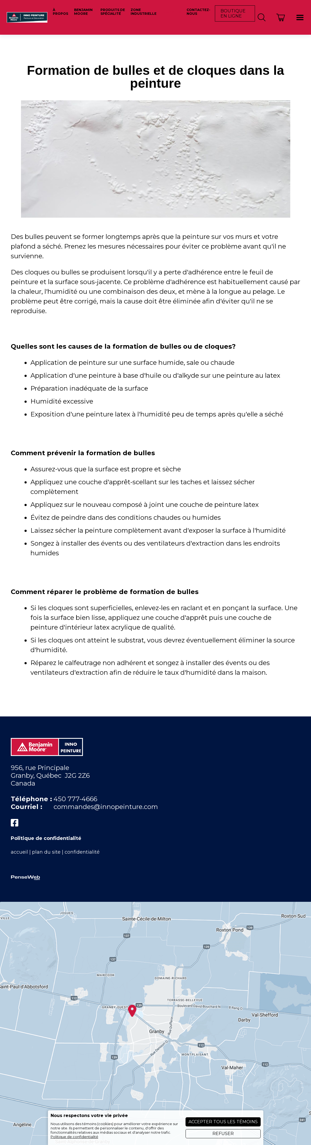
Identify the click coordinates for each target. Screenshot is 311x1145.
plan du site (46, 852)
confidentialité (82, 852)
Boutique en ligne (233, 13)
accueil (19, 852)
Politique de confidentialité (46, 838)
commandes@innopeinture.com (106, 807)
